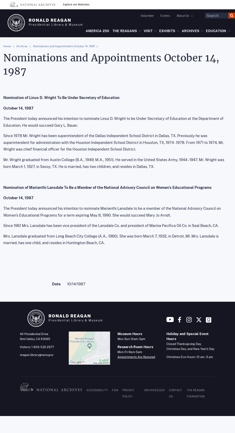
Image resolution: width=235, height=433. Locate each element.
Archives (21, 46)
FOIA (115, 390)
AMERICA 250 (97, 31)
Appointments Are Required (136, 357)
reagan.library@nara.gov (36, 355)
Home (7, 46)
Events (165, 15)
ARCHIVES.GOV (154, 390)
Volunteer (147, 15)
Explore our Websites (76, 4)
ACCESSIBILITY (97, 390)
